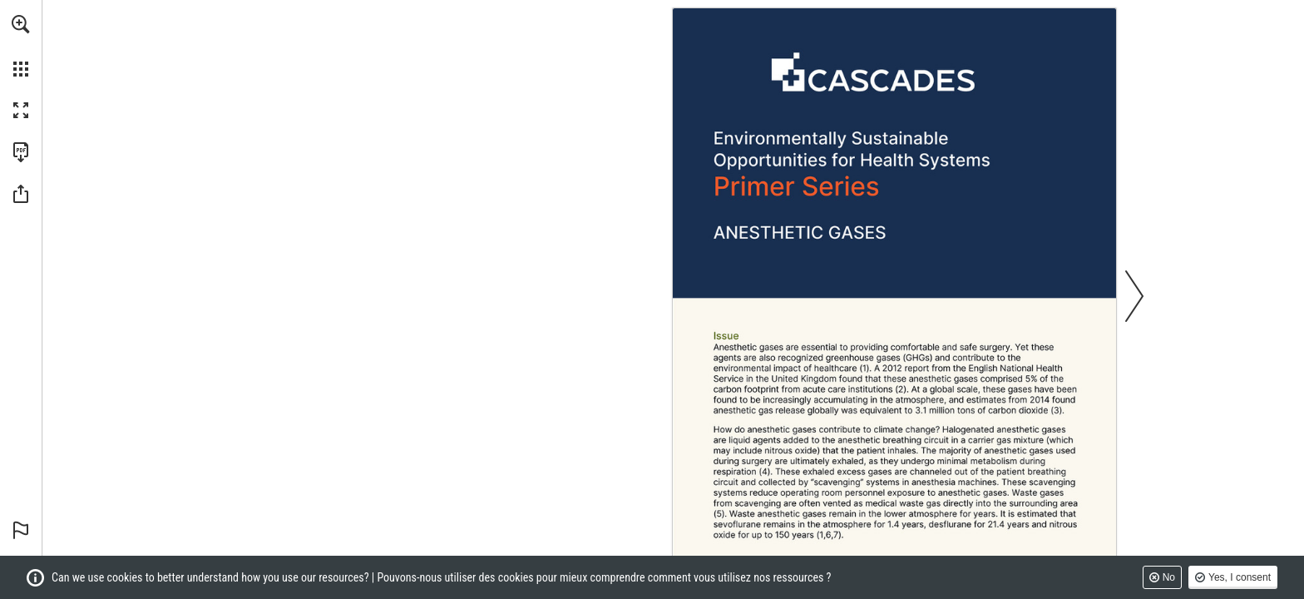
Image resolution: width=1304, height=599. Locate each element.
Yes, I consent (1239, 577)
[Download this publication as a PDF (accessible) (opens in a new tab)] (21, 152)
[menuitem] (21, 46)
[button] (21, 24)
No (1169, 577)
